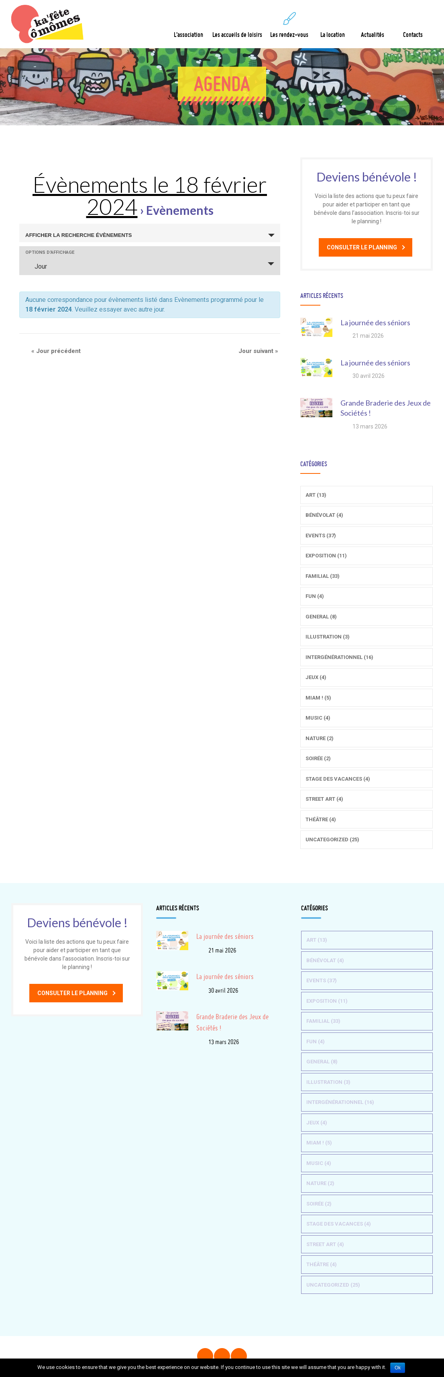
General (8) (321, 617)
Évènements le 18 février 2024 (150, 195)
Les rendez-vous (289, 25)
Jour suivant (258, 351)
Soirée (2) (318, 758)
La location (332, 25)
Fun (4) (315, 596)
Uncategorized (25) (332, 839)
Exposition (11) (326, 556)
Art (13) (316, 495)
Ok (398, 1368)
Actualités (372, 25)
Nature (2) (320, 738)
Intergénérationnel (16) (339, 657)
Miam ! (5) (318, 698)
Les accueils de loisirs (237, 25)
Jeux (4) (316, 677)
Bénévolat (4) (324, 515)
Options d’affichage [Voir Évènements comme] (49, 252)
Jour (36, 266)
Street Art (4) (324, 799)
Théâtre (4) (321, 819)
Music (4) (318, 718)
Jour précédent (56, 351)
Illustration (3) (328, 637)
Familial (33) (323, 576)
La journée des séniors (375, 322)
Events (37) (321, 535)
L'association (188, 25)
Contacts (413, 25)
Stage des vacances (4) (338, 779)
